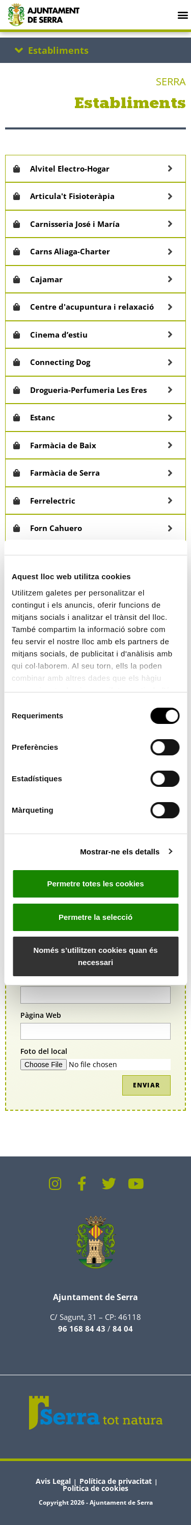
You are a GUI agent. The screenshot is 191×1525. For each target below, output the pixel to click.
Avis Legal (53, 1481)
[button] (182, 14)
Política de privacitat (115, 1481)
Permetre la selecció (95, 917)
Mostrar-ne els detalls (119, 851)
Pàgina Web (40, 1015)
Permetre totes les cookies (95, 883)
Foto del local (43, 1051)
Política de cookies (95, 1488)
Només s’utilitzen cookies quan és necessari (95, 956)
